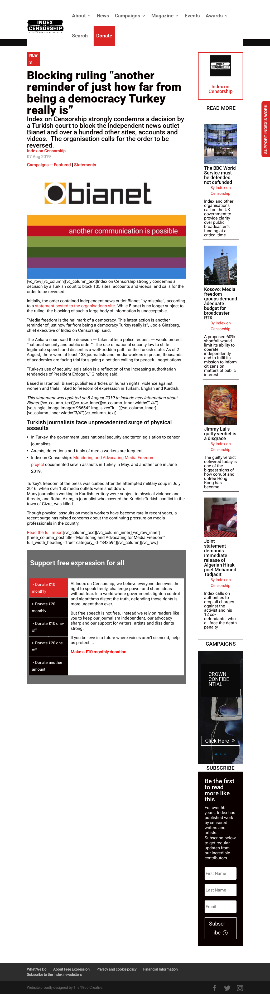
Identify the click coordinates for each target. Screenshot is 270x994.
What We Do (36, 969)
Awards (214, 16)
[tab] (48, 587)
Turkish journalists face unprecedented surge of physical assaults (99, 425)
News (103, 16)
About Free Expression (71, 969)
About (79, 16)
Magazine (162, 16)
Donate (104, 36)
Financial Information (160, 969)
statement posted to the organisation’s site (75, 305)
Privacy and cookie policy (116, 969)
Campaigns (127, 16)
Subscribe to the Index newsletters (54, 974)
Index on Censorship (46, 150)
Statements (85, 164)
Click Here (217, 741)
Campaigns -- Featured (49, 164)
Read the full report (45, 532)
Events (192, 16)
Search (80, 36)
